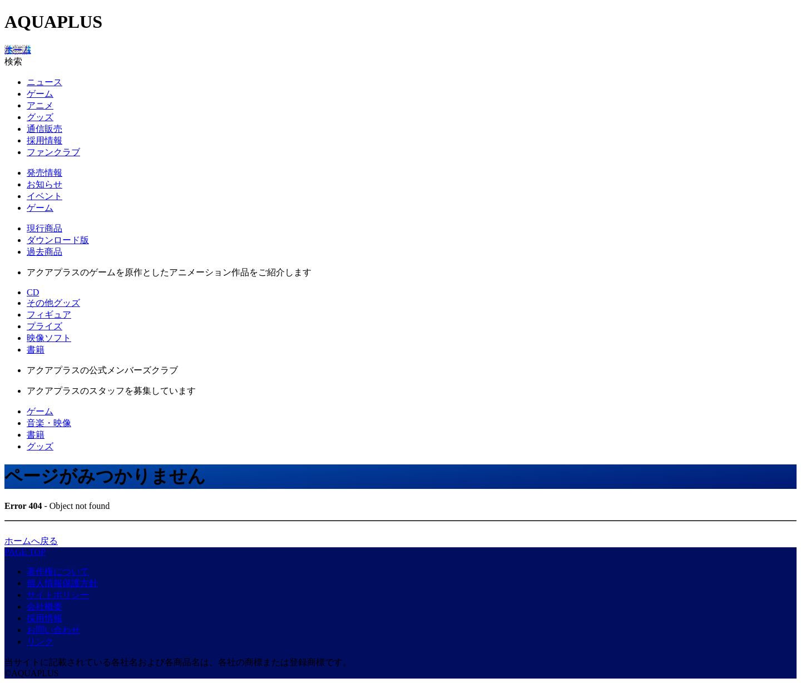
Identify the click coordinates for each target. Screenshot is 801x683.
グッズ (40, 117)
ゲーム (40, 93)
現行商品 (44, 228)
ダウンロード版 (58, 240)
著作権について (58, 571)
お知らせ (44, 184)
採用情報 (44, 140)
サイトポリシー (58, 595)
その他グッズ (53, 303)
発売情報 (44, 172)
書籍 (35, 349)
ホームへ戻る (31, 541)
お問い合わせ (53, 630)
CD (33, 292)
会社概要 (44, 606)
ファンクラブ (53, 152)
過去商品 (44, 251)
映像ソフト (49, 338)
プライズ (44, 326)
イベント (44, 196)
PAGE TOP (25, 552)
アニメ (40, 105)
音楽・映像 (49, 423)
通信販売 (44, 128)
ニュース (44, 82)
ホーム (17, 50)
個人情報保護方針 (62, 583)
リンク (40, 641)
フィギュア (49, 314)
